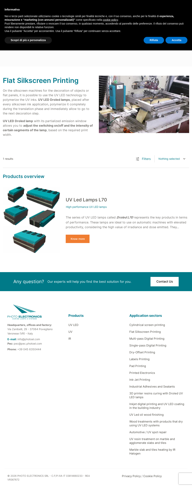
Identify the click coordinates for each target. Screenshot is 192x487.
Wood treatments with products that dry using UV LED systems (156, 423)
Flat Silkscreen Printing (145, 332)
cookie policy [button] (110, 19)
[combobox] (172, 158)
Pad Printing (137, 366)
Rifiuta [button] (154, 40)
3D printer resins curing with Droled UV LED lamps (156, 395)
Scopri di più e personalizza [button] (28, 40)
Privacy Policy (131, 476)
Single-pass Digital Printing (147, 345)
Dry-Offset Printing (142, 352)
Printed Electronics (142, 373)
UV (70, 332)
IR (69, 338)
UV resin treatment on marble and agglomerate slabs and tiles (152, 441)
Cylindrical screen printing (147, 325)
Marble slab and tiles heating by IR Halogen (152, 451)
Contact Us (164, 282)
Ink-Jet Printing (139, 379)
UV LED (73, 325)
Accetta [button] (176, 40)
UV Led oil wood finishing (146, 414)
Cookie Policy (152, 476)
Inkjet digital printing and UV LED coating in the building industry (156, 406)
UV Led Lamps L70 (86, 200)
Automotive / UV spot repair (148, 432)
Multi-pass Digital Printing (146, 338)
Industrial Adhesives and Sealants (152, 386)
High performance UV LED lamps (86, 207)
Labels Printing (139, 359)
